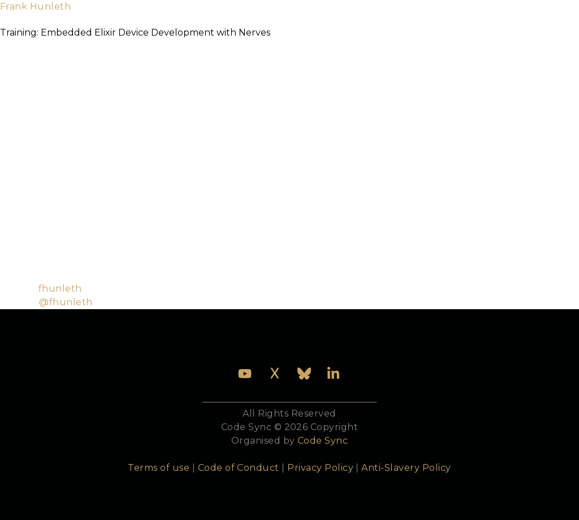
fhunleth (60, 288)
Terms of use (158, 467)
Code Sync (322, 440)
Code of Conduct (238, 467)
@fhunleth (65, 302)
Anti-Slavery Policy (406, 467)
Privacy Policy (320, 467)
